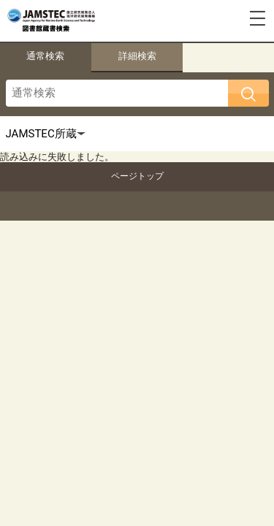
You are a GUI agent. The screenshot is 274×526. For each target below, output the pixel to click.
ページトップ (137, 176)
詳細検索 (137, 55)
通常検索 (45, 55)
